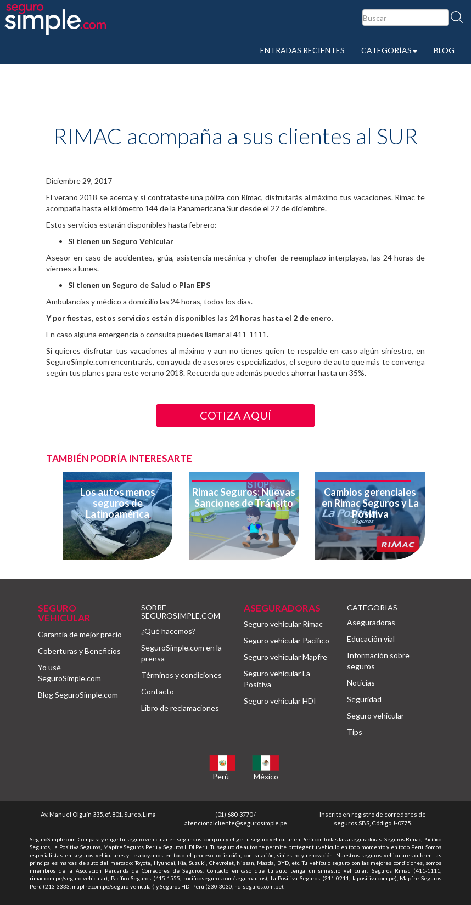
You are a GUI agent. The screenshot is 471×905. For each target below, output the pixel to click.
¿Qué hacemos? (168, 631)
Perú (220, 776)
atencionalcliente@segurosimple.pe (235, 823)
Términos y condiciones (181, 675)
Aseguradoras (371, 622)
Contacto (157, 691)
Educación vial (371, 638)
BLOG (444, 50)
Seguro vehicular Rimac (283, 624)
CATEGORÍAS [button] (389, 50)
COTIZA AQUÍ (235, 415)
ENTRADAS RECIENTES (302, 50)
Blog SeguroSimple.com (78, 694)
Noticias (361, 682)
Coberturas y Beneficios (79, 650)
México (266, 776)
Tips (354, 732)
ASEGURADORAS (282, 608)
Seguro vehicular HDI (280, 700)
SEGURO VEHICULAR (64, 613)
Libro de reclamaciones (180, 707)
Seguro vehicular (375, 715)
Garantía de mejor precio (80, 634)
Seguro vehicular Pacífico (286, 640)
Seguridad (364, 699)
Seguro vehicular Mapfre (285, 656)
